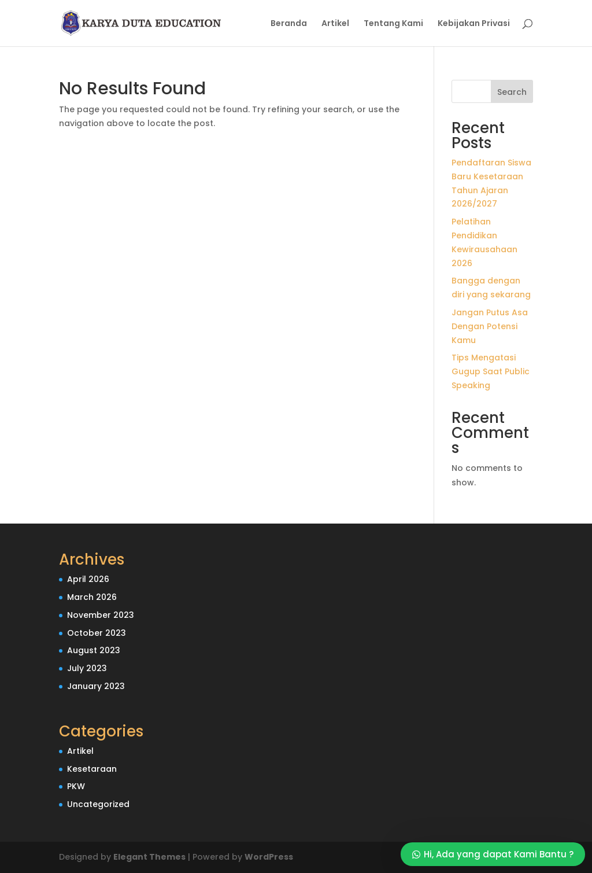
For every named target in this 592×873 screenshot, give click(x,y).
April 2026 (88, 579)
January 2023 (96, 686)
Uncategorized (98, 804)
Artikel (335, 24)
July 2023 (87, 668)
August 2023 (93, 650)
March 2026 (92, 597)
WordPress (269, 857)
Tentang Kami (393, 24)
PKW (76, 786)
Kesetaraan (92, 769)
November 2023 (100, 615)
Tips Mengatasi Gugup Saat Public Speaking (491, 371)
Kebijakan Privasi (474, 24)
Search (512, 92)
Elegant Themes (149, 857)
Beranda (289, 24)
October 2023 (96, 633)
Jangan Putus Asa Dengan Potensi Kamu (490, 326)
